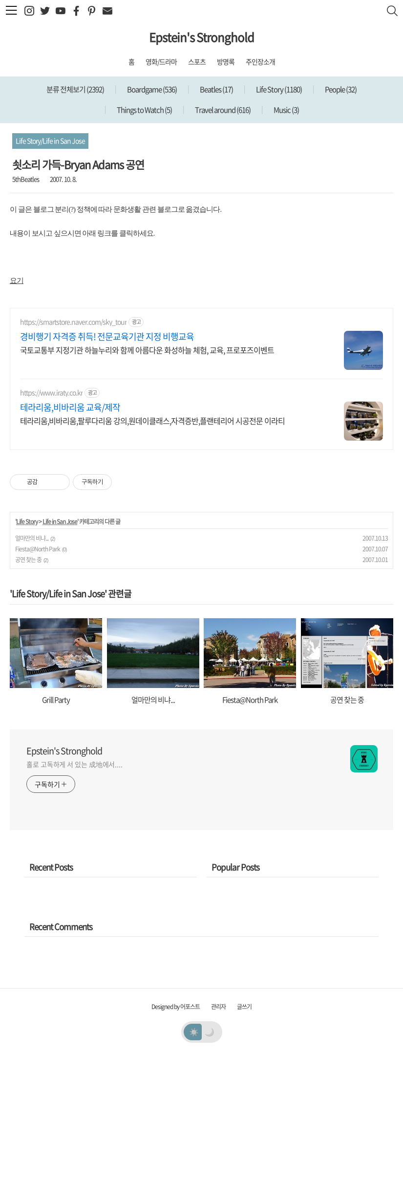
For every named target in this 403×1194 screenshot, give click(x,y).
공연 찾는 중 (28, 696)
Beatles (216, 89)
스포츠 (197, 61)
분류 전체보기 (75, 89)
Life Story (278, 89)
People (340, 89)
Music (286, 109)
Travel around (222, 109)
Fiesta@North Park (37, 685)
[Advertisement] (201, 366)
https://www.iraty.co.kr (51, 529)
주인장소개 (260, 61)
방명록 (225, 61)
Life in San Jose (59, 658)
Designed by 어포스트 (175, 1143)
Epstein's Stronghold (201, 37)
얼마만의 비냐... (31, 674)
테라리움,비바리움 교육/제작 (70, 544)
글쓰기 (244, 1143)
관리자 (218, 1143)
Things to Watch (144, 109)
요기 (16, 280)
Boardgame (151, 89)
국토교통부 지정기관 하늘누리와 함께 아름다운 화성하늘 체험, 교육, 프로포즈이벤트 (147, 486)
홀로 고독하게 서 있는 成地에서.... (74, 901)
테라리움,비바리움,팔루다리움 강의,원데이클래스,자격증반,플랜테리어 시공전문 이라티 (152, 557)
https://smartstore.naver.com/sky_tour (73, 458)
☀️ (193, 1168)
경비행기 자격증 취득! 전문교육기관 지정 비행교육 (107, 473)
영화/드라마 (161, 61)
